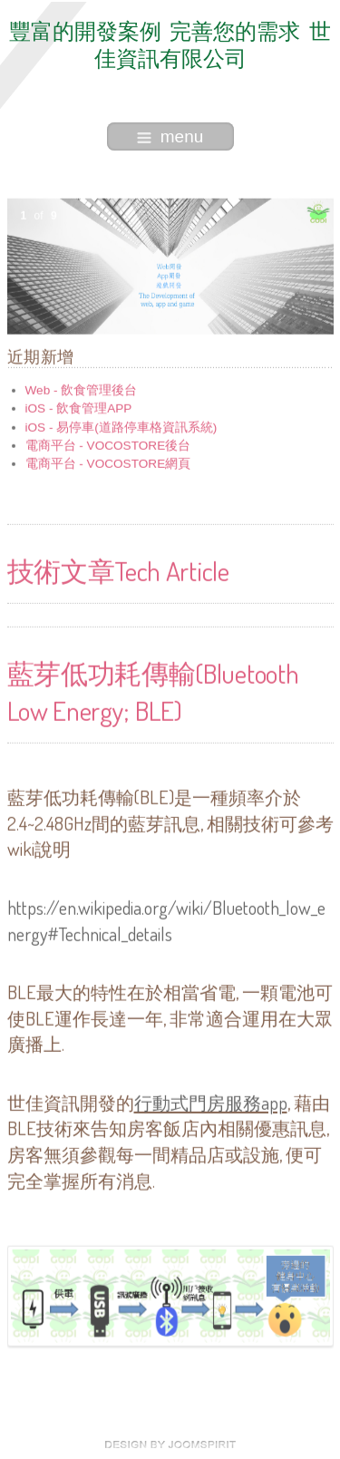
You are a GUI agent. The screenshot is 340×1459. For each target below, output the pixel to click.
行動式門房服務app (210, 1102)
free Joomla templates (170, 1444)
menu (170, 136)
